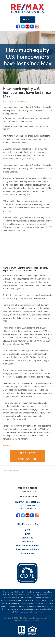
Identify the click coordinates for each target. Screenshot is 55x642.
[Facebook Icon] (18, 26)
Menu (29, 19)
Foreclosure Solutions (27, 549)
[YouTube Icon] (27, 26)
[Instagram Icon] (37, 26)
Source (6, 445)
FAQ (27, 534)
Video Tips (27, 537)
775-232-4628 (30, 496)
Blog (27, 530)
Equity (15, 471)
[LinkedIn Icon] (32, 26)
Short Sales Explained (27, 545)
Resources (27, 453)
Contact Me (27, 458)
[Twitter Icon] (23, 26)
